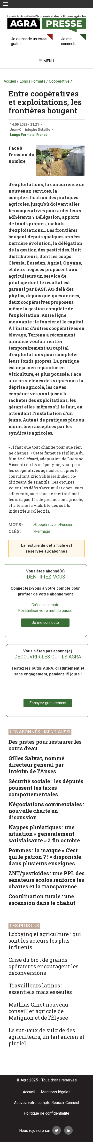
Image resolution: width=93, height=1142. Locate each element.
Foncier (66, 524)
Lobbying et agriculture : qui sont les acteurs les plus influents (44, 941)
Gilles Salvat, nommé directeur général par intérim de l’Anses (36, 765)
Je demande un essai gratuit (29, 41)
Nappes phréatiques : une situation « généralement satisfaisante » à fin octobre (44, 834)
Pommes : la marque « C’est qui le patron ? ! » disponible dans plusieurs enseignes (44, 857)
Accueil (29, 1092)
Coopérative (45, 524)
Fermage (42, 531)
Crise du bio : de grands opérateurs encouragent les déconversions (43, 966)
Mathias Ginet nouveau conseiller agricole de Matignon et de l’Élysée (38, 1011)
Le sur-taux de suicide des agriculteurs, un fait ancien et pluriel (46, 1037)
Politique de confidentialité (46, 1113)
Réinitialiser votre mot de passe (45, 610)
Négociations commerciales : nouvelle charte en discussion (46, 811)
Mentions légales (55, 1092)
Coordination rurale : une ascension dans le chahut (41, 899)
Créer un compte (45, 604)
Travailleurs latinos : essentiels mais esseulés (40, 988)
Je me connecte (69, 41)
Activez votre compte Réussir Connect (46, 1102)
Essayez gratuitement (47, 703)
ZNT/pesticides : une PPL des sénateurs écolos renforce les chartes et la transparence (46, 880)
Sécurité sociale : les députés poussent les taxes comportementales (45, 788)
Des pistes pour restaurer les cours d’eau (45, 745)
